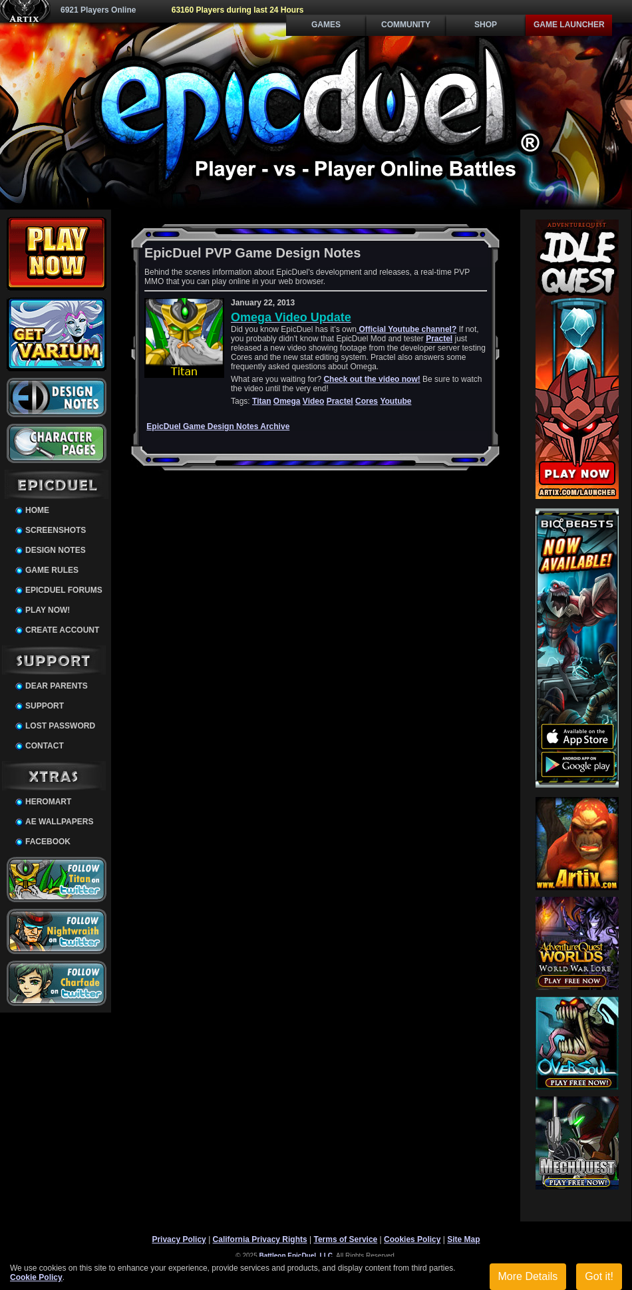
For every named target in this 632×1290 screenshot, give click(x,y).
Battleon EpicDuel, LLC (296, 1255)
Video (313, 401)
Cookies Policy (412, 1239)
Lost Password (60, 725)
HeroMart (48, 801)
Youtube (395, 401)
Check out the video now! (371, 379)
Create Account (62, 630)
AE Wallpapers (59, 821)
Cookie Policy (36, 1277)
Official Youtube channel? (406, 329)
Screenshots (55, 530)
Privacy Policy (179, 1239)
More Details (528, 1276)
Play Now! (47, 610)
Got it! (599, 1276)
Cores (366, 401)
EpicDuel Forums (63, 590)
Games (326, 24)
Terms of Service (345, 1239)
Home (37, 510)
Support (44, 706)
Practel (439, 338)
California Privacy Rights (260, 1239)
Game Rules (52, 570)
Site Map (463, 1239)
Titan (261, 401)
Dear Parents (56, 686)
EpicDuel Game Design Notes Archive (217, 426)
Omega (287, 401)
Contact (44, 745)
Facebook (48, 841)
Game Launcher (569, 24)
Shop (485, 24)
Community (405, 24)
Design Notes (55, 550)
